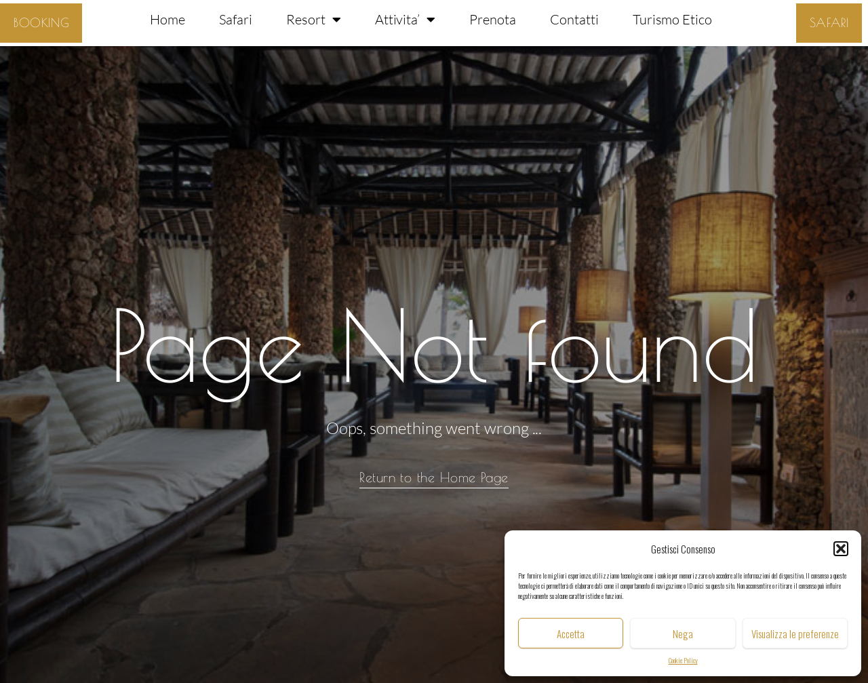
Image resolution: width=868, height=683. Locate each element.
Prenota (492, 19)
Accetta (571, 633)
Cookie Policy (683, 660)
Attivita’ (405, 19)
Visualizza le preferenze (795, 633)
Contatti (574, 19)
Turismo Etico (672, 19)
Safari (235, 19)
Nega (683, 633)
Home (167, 19)
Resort (313, 19)
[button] (841, 548)
